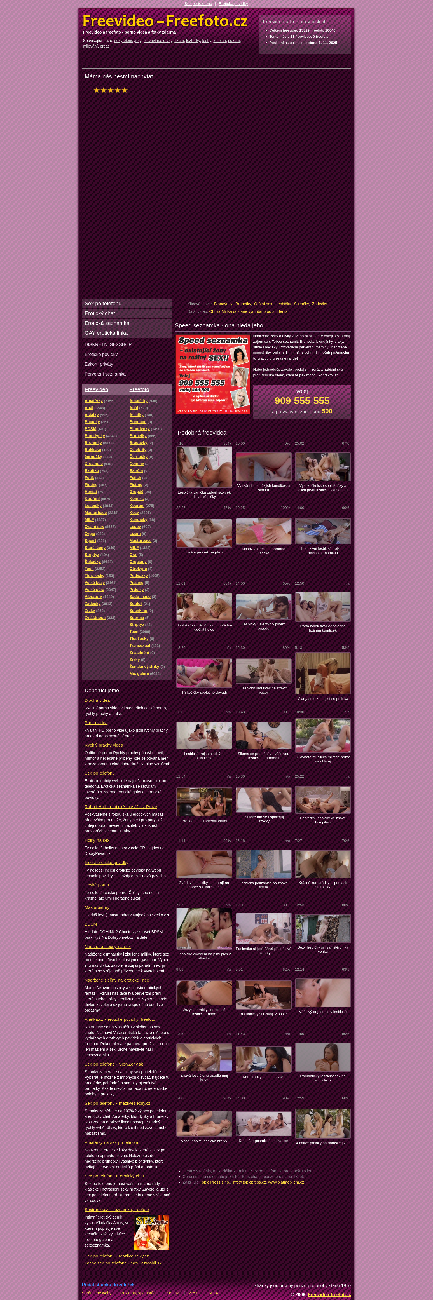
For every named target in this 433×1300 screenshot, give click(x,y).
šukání (234, 40)
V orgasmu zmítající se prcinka (323, 698)
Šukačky (301, 304)
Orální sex (263, 304)
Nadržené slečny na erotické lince (117, 980)
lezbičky (193, 40)
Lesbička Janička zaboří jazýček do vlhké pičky (204, 494)
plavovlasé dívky (157, 40)
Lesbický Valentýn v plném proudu (263, 626)
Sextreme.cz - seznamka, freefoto (117, 1209)
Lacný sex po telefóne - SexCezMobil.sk (123, 1263)
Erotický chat (100, 313)
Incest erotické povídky (106, 862)
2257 (193, 1293)
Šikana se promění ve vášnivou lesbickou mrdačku (263, 756)
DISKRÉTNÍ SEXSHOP (108, 344)
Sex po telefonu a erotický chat (114, 1176)
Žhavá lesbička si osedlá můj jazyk (204, 1077)
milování (90, 46)
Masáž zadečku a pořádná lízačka (263, 551)
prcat (104, 46)
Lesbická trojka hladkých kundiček (204, 756)
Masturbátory (97, 907)
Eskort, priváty (99, 364)
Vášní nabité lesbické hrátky (204, 1141)
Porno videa (96, 722)
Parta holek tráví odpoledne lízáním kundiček (323, 628)
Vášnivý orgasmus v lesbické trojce (323, 1014)
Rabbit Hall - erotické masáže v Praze (121, 806)
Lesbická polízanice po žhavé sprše (263, 885)
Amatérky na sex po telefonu (112, 1142)
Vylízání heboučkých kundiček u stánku (263, 488)
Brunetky (243, 304)
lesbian (219, 40)
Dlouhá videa (97, 700)
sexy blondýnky (127, 40)
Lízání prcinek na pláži (204, 552)
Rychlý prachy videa (104, 745)
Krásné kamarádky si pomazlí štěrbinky (323, 885)
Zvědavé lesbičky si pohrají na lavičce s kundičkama (204, 885)
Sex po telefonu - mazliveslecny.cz (118, 1103)
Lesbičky (283, 304)
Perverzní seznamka (105, 373)
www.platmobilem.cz (286, 1182)
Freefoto (139, 389)
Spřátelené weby (97, 1293)
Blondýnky (223, 304)
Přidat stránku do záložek (108, 1284)
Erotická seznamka (107, 323)
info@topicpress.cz (249, 1182)
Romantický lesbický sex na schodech (323, 1078)
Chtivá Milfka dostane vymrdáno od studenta (248, 311)
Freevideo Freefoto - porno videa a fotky (165, 20)
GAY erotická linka (106, 333)
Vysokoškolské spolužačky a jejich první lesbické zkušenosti (323, 488)
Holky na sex (97, 840)
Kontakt (173, 1293)
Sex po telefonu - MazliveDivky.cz (117, 1256)
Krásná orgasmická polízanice (263, 1141)
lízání (179, 40)
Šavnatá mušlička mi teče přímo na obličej (323, 759)
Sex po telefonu (198, 3)
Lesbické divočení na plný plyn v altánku (204, 956)
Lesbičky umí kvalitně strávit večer (263, 690)
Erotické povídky (233, 3)
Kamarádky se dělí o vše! (263, 1077)
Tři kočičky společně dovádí (204, 692)
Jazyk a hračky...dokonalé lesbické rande (204, 1012)
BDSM (91, 924)
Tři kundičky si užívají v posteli (264, 1014)
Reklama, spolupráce (139, 1293)
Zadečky (319, 304)
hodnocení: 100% (112, 89)
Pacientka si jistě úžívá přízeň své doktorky (263, 951)
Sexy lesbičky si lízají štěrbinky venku (323, 949)
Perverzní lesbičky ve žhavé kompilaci (323, 820)
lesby (206, 40)
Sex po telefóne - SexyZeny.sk (114, 1064)
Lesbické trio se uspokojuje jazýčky (263, 819)
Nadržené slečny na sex (108, 946)
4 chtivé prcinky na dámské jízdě (323, 1143)
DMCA (212, 1293)
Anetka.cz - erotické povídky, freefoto (120, 1019)
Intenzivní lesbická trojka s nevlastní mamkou (322, 550)
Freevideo (96, 389)
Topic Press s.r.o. (215, 1182)
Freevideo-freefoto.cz (331, 1294)
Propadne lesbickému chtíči (204, 821)
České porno (97, 885)
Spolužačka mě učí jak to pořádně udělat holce (204, 627)
